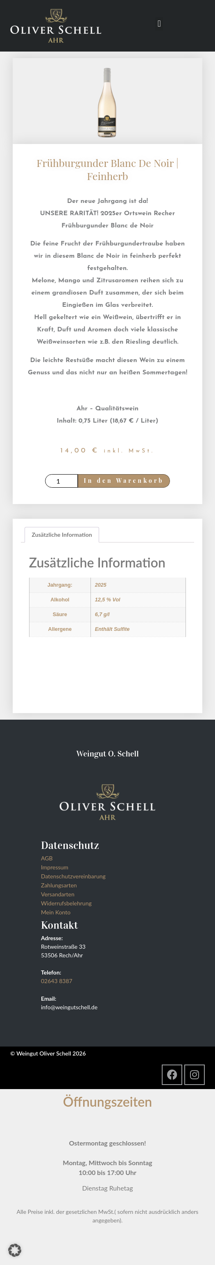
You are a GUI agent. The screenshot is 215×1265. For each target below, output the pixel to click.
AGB (47, 858)
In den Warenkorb (124, 480)
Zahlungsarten (59, 885)
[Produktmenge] (61, 481)
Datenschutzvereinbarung (73, 876)
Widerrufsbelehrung (66, 903)
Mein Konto (55, 912)
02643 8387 (56, 980)
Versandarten (58, 894)
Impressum (54, 867)
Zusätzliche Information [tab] (62, 534)
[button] (159, 24)
